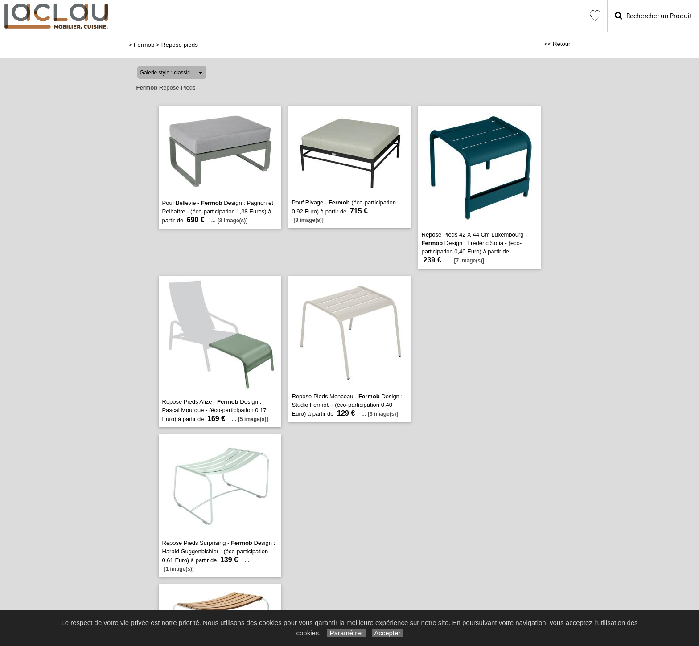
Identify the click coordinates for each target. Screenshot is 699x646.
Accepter (388, 633)
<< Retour (557, 44)
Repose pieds (179, 44)
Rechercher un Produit (653, 16)
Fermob (144, 44)
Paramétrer (346, 633)
